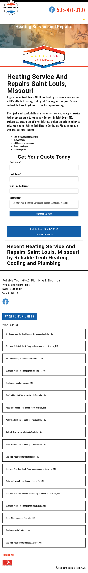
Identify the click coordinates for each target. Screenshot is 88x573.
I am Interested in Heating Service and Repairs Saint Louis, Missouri (44, 204)
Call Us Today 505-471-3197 (44, 229)
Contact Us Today (44, 234)
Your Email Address (19, 185)
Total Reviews (44, 60)
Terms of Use (8, 554)
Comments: (15, 197)
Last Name (15, 174)
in (29, 334)
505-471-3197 (71, 9)
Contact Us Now (44, 213)
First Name (15, 162)
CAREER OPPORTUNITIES (19, 316)
